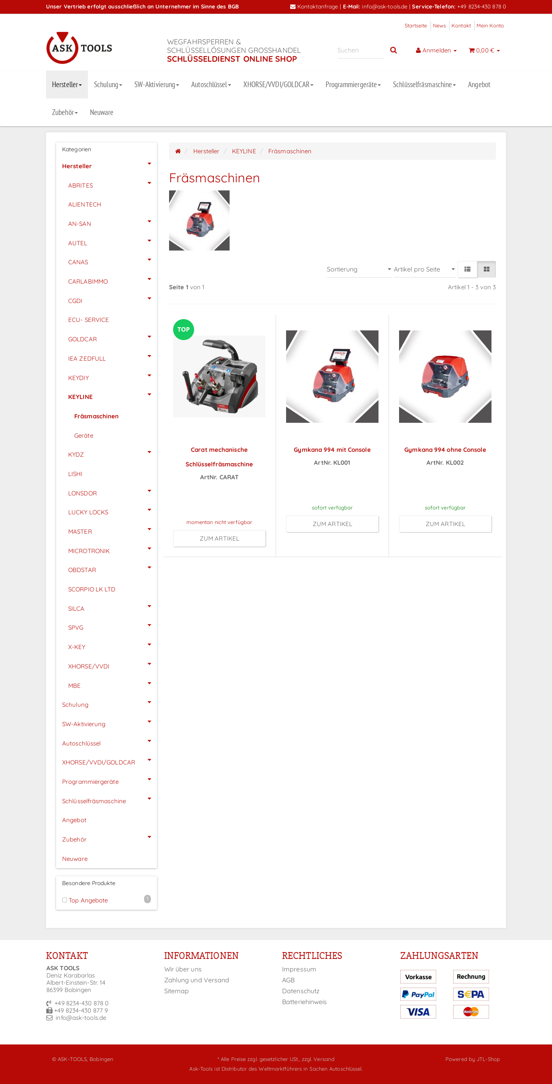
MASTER (112, 529)
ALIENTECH (84, 204)
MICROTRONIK (112, 548)
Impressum (299, 969)
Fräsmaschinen (96, 416)
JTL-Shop (488, 1059)
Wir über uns (183, 969)
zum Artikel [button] (219, 538)
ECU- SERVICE (88, 320)
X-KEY (112, 644)
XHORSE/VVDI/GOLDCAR (278, 84)
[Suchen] (360, 50)
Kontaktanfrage (314, 6)
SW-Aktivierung (156, 84)
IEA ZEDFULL (112, 356)
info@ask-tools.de (385, 6)
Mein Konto (490, 25)
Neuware (102, 112)
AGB (288, 980)
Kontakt (461, 25)
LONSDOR (112, 491)
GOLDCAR (112, 337)
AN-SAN (112, 221)
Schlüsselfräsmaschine (424, 84)
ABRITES (112, 183)
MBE (112, 683)
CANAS (112, 260)
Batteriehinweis (304, 1002)
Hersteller (67, 84)
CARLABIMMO (112, 279)
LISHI (75, 474)
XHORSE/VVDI (112, 664)
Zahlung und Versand (197, 980)
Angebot (479, 84)
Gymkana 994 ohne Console (445, 449)
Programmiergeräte (353, 84)
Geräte (83, 435)
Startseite (416, 25)
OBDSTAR (112, 567)
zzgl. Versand (318, 1059)
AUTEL (112, 241)
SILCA (112, 606)
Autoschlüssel (211, 84)
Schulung (108, 84)
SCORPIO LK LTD (91, 589)
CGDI (112, 298)
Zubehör (65, 112)
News (439, 25)
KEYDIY (112, 375)
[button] (467, 269)
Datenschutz (301, 991)
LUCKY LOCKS (112, 510)
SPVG (112, 625)
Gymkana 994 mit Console (332, 449)
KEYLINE (112, 394)
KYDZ (112, 452)
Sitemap (176, 991)
